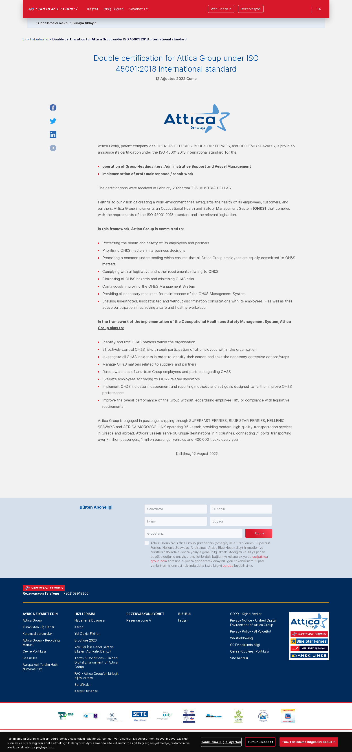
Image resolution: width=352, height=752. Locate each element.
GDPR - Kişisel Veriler (246, 614)
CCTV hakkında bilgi (245, 645)
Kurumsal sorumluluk (37, 633)
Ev (24, 39)
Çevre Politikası (34, 651)
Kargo (79, 627)
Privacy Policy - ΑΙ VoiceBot (250, 631)
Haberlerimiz (39, 39)
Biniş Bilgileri (113, 9)
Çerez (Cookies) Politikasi (249, 651)
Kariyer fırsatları (86, 691)
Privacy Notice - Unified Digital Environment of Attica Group (253, 622)
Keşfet (92, 9)
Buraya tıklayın (85, 23)
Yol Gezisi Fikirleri (87, 633)
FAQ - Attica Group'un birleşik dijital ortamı (97, 676)
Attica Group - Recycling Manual (41, 642)
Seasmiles (30, 658)
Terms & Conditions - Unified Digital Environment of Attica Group (96, 662)
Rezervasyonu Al (139, 620)
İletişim (183, 620)
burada (228, 565)
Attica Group (32, 620)
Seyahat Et (138, 9)
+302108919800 (76, 593)
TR (319, 9)
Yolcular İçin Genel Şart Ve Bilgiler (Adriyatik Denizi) (94, 649)
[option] (66, 716)
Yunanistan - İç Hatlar (38, 627)
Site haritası (239, 658)
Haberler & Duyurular (90, 620)
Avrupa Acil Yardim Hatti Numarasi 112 (40, 667)
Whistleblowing (241, 638)
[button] (176, 509)
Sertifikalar (83, 684)
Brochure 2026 (86, 640)
